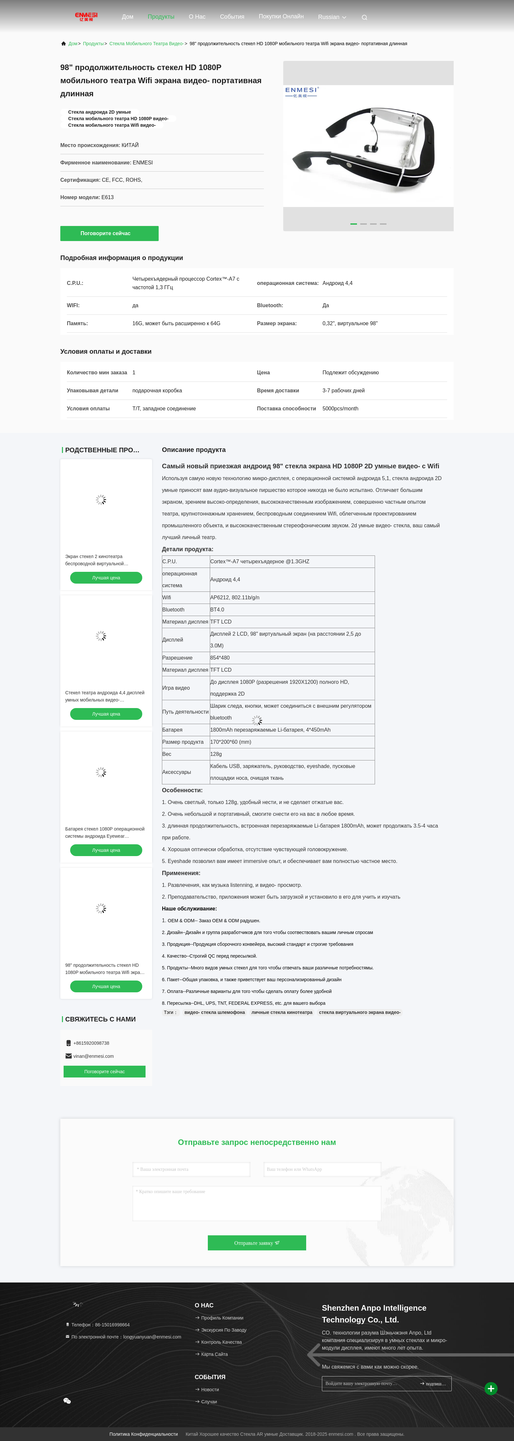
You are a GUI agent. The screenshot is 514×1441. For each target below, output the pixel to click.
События (232, 16)
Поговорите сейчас (109, 233)
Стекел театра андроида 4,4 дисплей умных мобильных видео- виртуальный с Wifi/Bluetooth (105, 700)
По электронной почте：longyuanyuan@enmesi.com (123, 1336)
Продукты (161, 16)
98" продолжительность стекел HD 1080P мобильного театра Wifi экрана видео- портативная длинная (105, 972)
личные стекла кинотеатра (281, 1012)
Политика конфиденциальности (143, 1434)
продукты (93, 43)
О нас (197, 16)
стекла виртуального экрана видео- (360, 1012)
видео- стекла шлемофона (215, 1012)
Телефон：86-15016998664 (97, 1324)
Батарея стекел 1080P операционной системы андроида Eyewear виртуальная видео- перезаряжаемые (105, 836)
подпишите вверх (433, 1383)
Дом (127, 16)
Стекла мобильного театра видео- (146, 43)
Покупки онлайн (281, 16)
